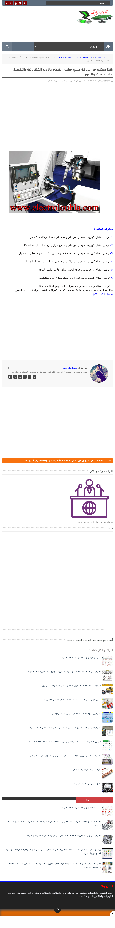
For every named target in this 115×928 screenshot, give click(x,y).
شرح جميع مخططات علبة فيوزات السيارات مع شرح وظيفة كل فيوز (71, 686)
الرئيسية (107, 57)
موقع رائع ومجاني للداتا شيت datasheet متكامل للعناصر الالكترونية (72, 700)
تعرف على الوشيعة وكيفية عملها (87, 770)
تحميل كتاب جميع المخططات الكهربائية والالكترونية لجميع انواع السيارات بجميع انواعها (64, 672)
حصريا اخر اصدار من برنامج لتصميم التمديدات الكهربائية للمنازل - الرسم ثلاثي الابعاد (64, 756)
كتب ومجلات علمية (84, 57)
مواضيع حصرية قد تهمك (94, 800)
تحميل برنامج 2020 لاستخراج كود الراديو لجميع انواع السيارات (74, 714)
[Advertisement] (58, 30)
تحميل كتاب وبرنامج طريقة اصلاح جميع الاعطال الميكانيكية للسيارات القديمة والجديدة (64, 836)
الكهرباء (98, 57)
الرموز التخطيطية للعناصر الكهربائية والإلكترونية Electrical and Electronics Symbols (65, 742)
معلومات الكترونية (66, 57)
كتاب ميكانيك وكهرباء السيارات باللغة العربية (81, 658)
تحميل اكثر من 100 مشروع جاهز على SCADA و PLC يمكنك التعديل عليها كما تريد (65, 728)
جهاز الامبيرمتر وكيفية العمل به (87, 784)
